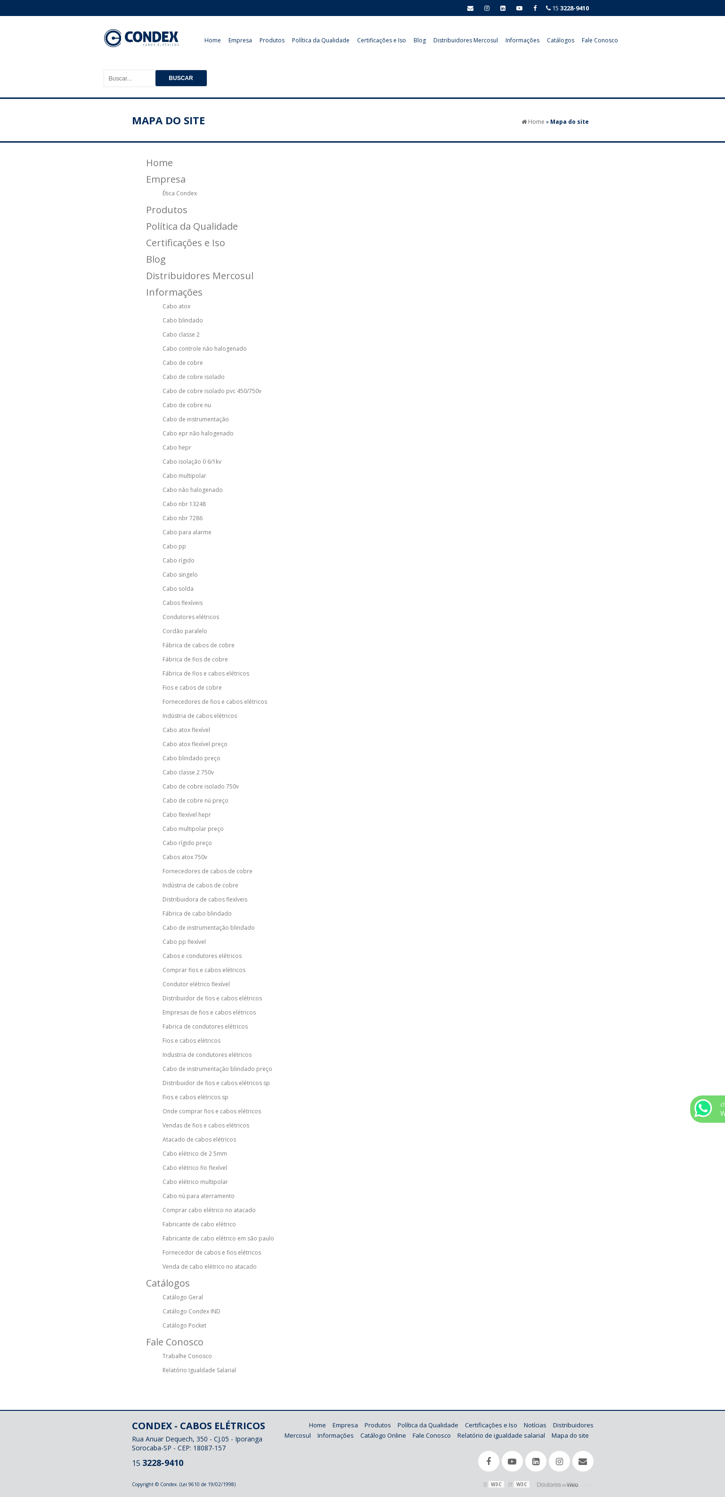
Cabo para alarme (187, 532)
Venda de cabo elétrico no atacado (210, 1267)
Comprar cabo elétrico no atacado (209, 1210)
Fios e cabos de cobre (192, 688)
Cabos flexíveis (183, 603)
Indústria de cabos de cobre (200, 885)
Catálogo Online (383, 1435)
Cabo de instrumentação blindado (209, 928)
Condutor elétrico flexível (196, 984)
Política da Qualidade (321, 40)
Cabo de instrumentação (196, 419)
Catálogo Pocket (184, 1325)
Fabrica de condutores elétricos (205, 1026)
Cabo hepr (177, 447)
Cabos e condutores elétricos (202, 956)
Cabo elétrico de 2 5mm (195, 1154)
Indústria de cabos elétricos (200, 716)
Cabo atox (176, 306)
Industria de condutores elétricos (207, 1055)
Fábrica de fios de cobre (195, 659)
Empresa (240, 40)
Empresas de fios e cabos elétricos (209, 1012)
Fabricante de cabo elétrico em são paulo (218, 1238)
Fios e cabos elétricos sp (195, 1097)
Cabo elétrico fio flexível (195, 1168)
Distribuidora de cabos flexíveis (205, 899)
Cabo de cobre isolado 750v (201, 786)
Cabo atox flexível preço (195, 744)
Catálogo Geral (183, 1297)
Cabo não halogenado (193, 490)
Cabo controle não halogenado (205, 349)
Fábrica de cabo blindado (197, 913)
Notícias (535, 1425)
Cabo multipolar (184, 476)
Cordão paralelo (185, 631)
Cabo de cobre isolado (194, 377)
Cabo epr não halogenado (198, 433)
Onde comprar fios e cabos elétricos (212, 1111)
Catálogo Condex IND (191, 1311)
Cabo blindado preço (191, 758)
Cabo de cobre (183, 363)
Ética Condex (180, 193)
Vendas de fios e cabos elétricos (206, 1125)
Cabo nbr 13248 (184, 504)
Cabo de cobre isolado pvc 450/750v (212, 391)
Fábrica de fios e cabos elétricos (206, 673)
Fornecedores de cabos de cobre (208, 871)
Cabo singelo (180, 575)
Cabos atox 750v (185, 857)
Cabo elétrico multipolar (195, 1182)
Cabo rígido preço (187, 843)
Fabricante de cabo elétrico (199, 1224)
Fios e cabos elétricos (191, 1041)
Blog (420, 40)
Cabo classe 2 (181, 334)
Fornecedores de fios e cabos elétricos (215, 702)
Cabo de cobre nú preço (195, 801)
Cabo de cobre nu (187, 405)
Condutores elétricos (191, 617)
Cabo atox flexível (186, 730)
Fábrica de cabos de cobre (199, 645)
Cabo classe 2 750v (188, 772)
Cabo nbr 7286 (183, 518)
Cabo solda (178, 589)
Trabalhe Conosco (187, 1356)
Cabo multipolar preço (193, 829)
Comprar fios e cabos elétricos (204, 970)
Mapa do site (570, 1435)
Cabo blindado (183, 320)
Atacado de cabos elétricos (199, 1139)
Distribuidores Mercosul (465, 40)
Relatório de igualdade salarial (501, 1435)
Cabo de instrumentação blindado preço (217, 1069)
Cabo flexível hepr (187, 815)
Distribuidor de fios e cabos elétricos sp (216, 1083)
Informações (522, 40)
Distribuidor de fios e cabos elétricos (212, 998)
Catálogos (560, 40)
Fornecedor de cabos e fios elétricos (212, 1252)
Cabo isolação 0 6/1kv (192, 462)
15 (567, 8)
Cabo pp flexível (184, 942)
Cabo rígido (179, 560)
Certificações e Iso (381, 40)
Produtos (272, 40)
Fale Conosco (600, 40)
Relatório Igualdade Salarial (199, 1370)
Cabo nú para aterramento (199, 1196)
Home (212, 40)
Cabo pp (174, 546)
